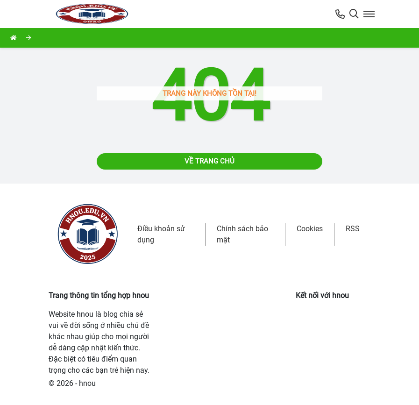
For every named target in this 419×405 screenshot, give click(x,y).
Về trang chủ (209, 161)
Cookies (310, 228)
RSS (353, 228)
